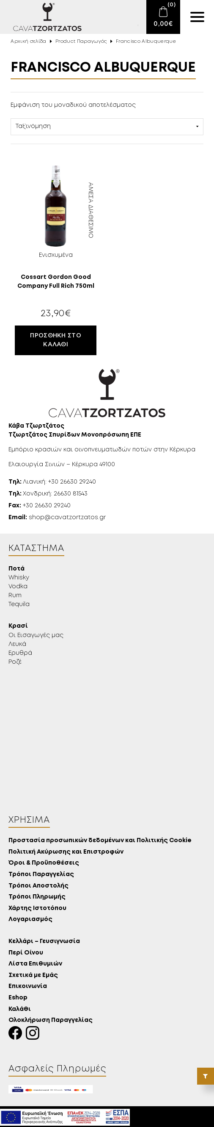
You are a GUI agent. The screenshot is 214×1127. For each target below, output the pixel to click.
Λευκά (17, 644)
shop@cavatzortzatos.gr (57, 517)
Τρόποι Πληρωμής (37, 897)
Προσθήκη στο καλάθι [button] (55, 340)
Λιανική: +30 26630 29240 (52, 481)
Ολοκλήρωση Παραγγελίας (50, 1020)
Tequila (19, 604)
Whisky (18, 577)
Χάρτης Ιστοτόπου (37, 908)
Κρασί (18, 626)
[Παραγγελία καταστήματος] (107, 126)
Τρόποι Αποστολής (38, 886)
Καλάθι (19, 1009)
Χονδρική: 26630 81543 (48, 493)
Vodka (17, 586)
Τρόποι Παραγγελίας (41, 874)
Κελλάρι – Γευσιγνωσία (44, 941)
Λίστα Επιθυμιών (35, 964)
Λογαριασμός (30, 919)
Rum (15, 595)
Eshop (17, 998)
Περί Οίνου (25, 953)
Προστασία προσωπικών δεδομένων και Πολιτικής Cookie (100, 840)
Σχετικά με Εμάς (33, 975)
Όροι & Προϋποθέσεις (43, 863)
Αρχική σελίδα (28, 41)
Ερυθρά (20, 653)
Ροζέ (15, 662)
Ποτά (16, 569)
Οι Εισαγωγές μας (35, 635)
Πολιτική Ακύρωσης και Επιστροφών (65, 852)
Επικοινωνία (27, 986)
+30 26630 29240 (39, 505)
